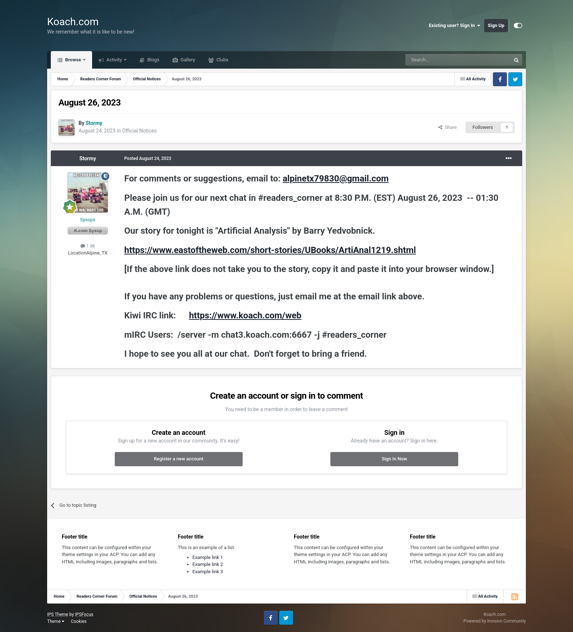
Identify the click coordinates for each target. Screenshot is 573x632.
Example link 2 (208, 564)
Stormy (87, 158)
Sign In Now (394, 458)
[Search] (440, 60)
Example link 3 (208, 571)
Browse (73, 59)
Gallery (187, 59)
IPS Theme (57, 614)
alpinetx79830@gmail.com (335, 178)
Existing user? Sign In (455, 25)
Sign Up (496, 25)
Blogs (152, 59)
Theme (55, 621)
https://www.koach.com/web (245, 315)
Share (447, 127)
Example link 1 (208, 557)
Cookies (79, 621)
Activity (114, 59)
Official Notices (139, 131)
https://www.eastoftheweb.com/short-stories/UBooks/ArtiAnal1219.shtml (270, 250)
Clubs (221, 59)
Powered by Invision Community (494, 621)
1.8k (87, 246)
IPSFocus (84, 614)
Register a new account (179, 458)
